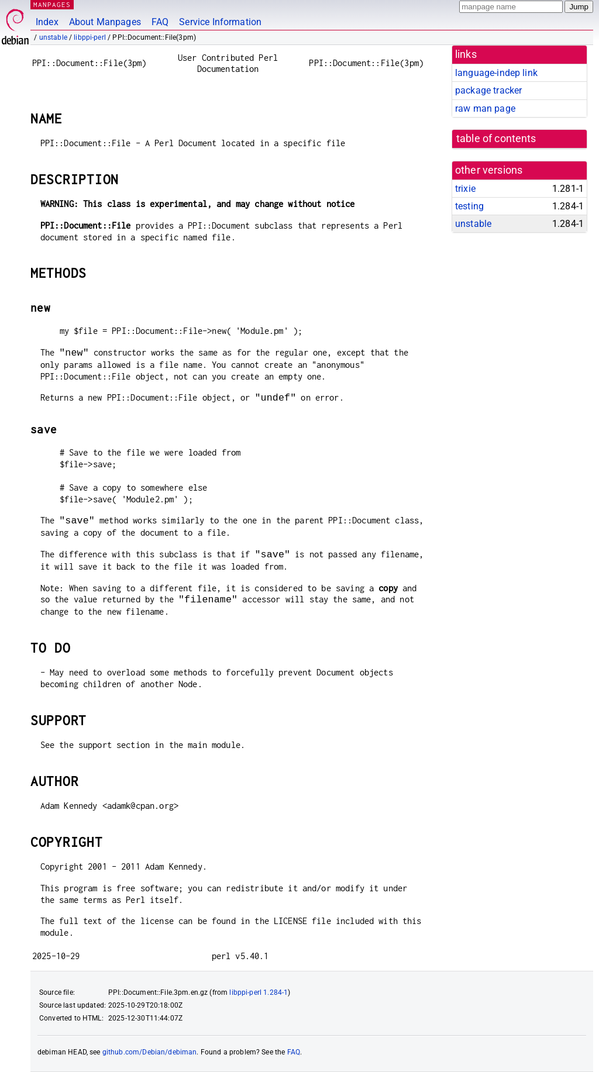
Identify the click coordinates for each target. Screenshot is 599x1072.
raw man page (485, 108)
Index (47, 21)
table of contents (496, 138)
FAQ (160, 21)
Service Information (220, 21)
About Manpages (105, 21)
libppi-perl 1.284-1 (258, 992)
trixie (465, 188)
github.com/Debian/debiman (149, 1052)
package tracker (488, 90)
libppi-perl (90, 37)
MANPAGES (52, 4)
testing (469, 206)
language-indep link (496, 72)
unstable (53, 37)
